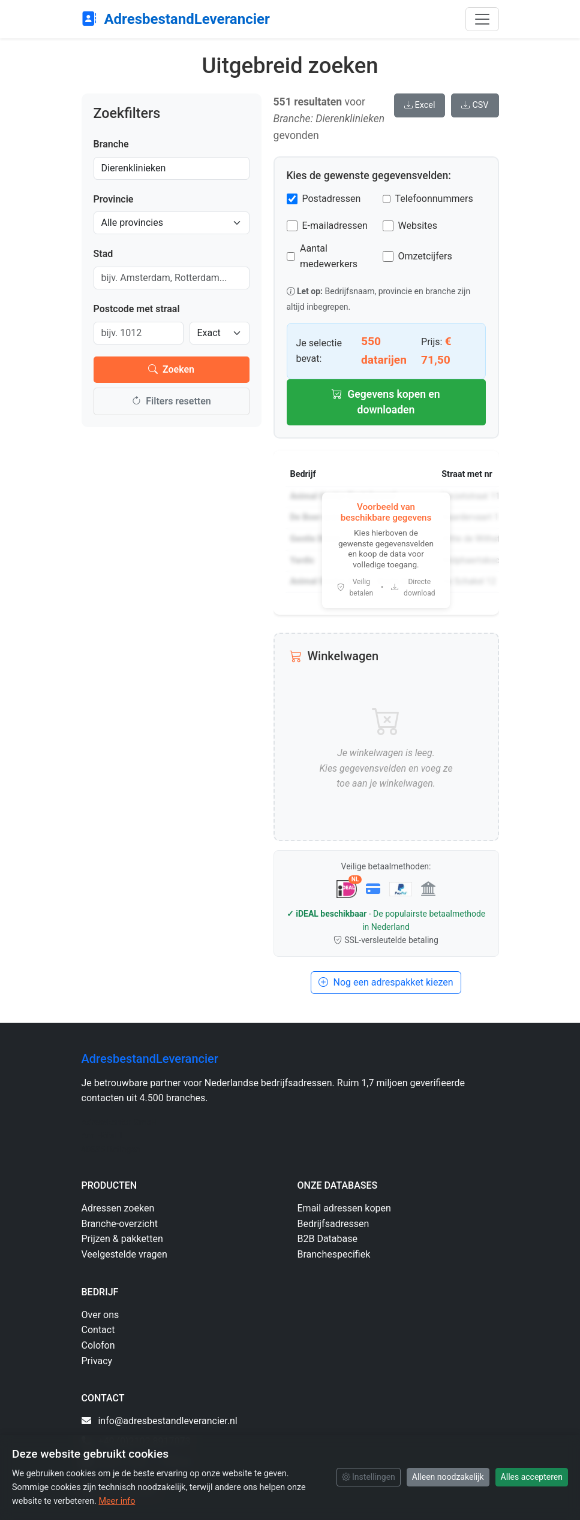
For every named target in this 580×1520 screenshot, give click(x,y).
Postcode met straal (137, 309)
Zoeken (171, 369)
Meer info (116, 1501)
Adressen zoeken (118, 1208)
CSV (474, 105)
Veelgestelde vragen (124, 1254)
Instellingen (368, 1477)
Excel (419, 105)
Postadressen (331, 198)
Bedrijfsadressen (333, 1223)
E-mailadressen (335, 225)
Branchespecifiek (334, 1254)
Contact (98, 1329)
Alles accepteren (532, 1477)
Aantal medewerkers (328, 256)
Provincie (114, 199)
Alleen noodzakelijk (448, 1477)
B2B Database (327, 1238)
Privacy (97, 1361)
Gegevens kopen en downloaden (386, 402)
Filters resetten (171, 401)
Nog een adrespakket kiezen (385, 982)
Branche (111, 144)
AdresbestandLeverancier (176, 19)
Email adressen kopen (344, 1208)
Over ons (100, 1314)
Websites (418, 225)
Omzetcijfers (425, 256)
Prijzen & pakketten (122, 1238)
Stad (103, 253)
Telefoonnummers (434, 198)
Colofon (98, 1345)
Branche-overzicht (120, 1223)
